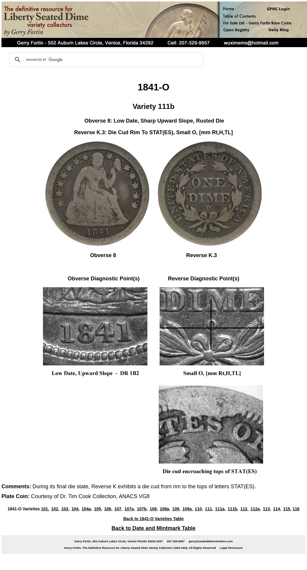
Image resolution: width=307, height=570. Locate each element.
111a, (220, 508)
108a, (165, 508)
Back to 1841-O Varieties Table (153, 518)
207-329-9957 (176, 541)
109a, (187, 508)
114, (277, 508)
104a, (86, 508)
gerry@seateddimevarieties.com (210, 541)
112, (244, 508)
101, (45, 508)
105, (98, 508)
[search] (105, 59)
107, (118, 508)
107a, (129, 508)
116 (295, 508)
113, (267, 508)
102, (55, 508)
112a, (255, 508)
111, (209, 508)
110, (199, 508)
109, (176, 508)
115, (287, 508)
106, (108, 508)
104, (75, 508)
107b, (142, 508)
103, (65, 508)
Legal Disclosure (231, 547)
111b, (233, 508)
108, (154, 508)
